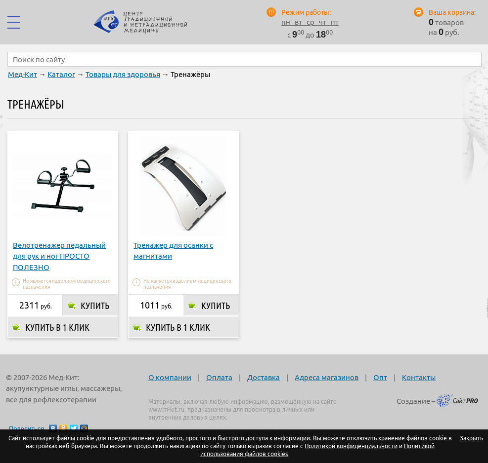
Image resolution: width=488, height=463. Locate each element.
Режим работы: (306, 12)
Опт (380, 377)
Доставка (263, 377)
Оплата (219, 377)
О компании (169, 377)
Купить (95, 305)
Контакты (419, 377)
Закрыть (471, 438)
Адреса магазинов (326, 377)
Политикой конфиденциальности (351, 446)
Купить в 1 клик (57, 327)
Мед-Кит (22, 74)
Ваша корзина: (452, 12)
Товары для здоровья (123, 74)
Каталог (61, 74)
